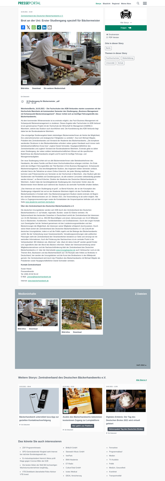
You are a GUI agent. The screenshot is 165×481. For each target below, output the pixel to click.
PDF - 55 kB (43, 102)
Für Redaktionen (96, 468)
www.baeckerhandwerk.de (38, 281)
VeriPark (69, 426)
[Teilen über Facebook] (23, 27)
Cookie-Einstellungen (124, 473)
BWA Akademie (72, 430)
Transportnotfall (115, 446)
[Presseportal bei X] (34, 468)
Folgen (126, 28)
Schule (121, 64)
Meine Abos (126, 4)
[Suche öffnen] (138, 3)
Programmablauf (115, 422)
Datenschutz (67, 473)
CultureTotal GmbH (73, 438)
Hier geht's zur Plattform (82, 399)
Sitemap (92, 473)
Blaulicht (106, 4)
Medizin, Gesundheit (117, 438)
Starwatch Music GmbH (75, 422)
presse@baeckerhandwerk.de (39, 277)
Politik (111, 434)
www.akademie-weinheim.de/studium (40, 202)
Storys (98, 4)
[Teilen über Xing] (39, 27)
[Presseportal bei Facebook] (31, 468)
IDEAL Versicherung (74, 446)
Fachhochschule (112, 59)
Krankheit (113, 442)
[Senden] (50, 27)
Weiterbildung (129, 59)
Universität (110, 64)
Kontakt (119, 468)
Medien (112, 426)
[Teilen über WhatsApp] (34, 27)
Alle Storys (126, 23)
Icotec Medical (71, 442)
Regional (116, 4)
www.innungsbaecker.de (65, 250)
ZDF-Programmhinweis (31, 417)
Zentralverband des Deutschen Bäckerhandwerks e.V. (42, 16)
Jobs (118, 470)
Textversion (93, 470)
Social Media (67, 476)
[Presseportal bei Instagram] (37, 467)
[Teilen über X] (28, 27)
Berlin (108, 48)
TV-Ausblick (113, 430)
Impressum (66, 468)
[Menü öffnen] (145, 3)
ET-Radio (69, 434)
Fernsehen (113, 417)
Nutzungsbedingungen (71, 470)
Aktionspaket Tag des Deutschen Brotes (126, 399)
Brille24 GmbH (71, 417)
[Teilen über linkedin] (44, 27)
